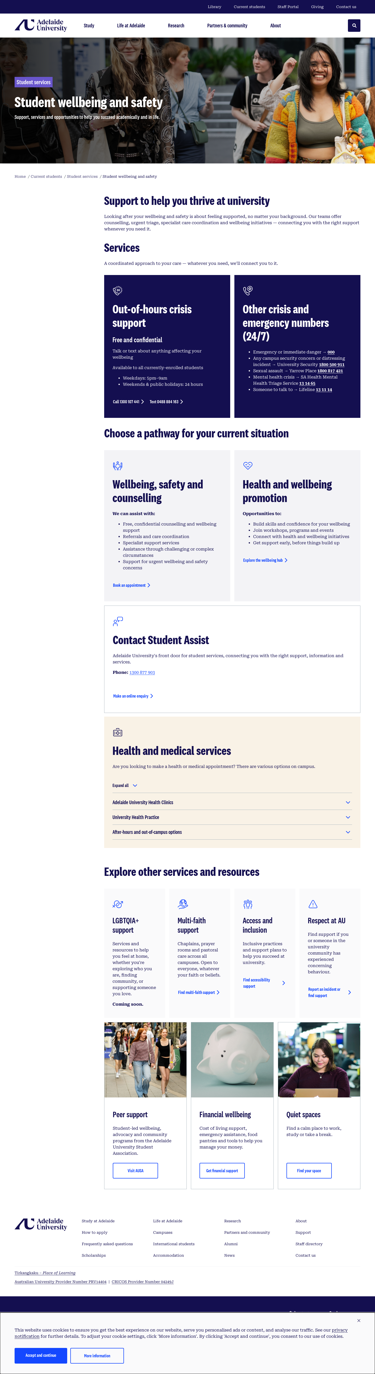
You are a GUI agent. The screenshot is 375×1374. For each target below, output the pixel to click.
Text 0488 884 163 (164, 402)
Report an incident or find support (324, 992)
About (301, 1221)
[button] (358, 1321)
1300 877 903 (142, 672)
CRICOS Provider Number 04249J (143, 1282)
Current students (249, 7)
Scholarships (94, 1255)
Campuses (162, 1232)
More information (97, 1356)
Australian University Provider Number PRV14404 (61, 1282)
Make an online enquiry (130, 696)
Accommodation (168, 1255)
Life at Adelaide (167, 1221)
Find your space (309, 1171)
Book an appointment (129, 585)
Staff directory (309, 1244)
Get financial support (222, 1171)
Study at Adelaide (98, 1221)
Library (214, 7)
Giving (317, 7)
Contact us (346, 7)
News (229, 1255)
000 (331, 352)
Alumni (231, 1244)
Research (232, 1221)
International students (174, 1244)
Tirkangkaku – (45, 1273)
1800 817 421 (330, 370)
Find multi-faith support (196, 992)
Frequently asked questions (107, 1244)
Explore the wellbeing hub (263, 560)
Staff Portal (288, 7)
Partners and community (247, 1232)
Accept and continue (41, 1355)
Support (303, 1232)
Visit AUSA (135, 1171)
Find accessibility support (256, 983)
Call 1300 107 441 (126, 402)
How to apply (95, 1232)
